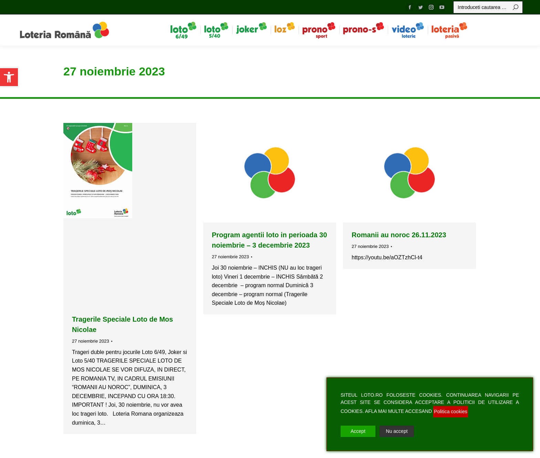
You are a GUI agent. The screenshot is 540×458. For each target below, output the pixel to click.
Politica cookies (450, 411)
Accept (358, 431)
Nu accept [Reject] (397, 431)
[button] (9, 77)
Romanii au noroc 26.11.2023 (399, 235)
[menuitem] (183, 29)
